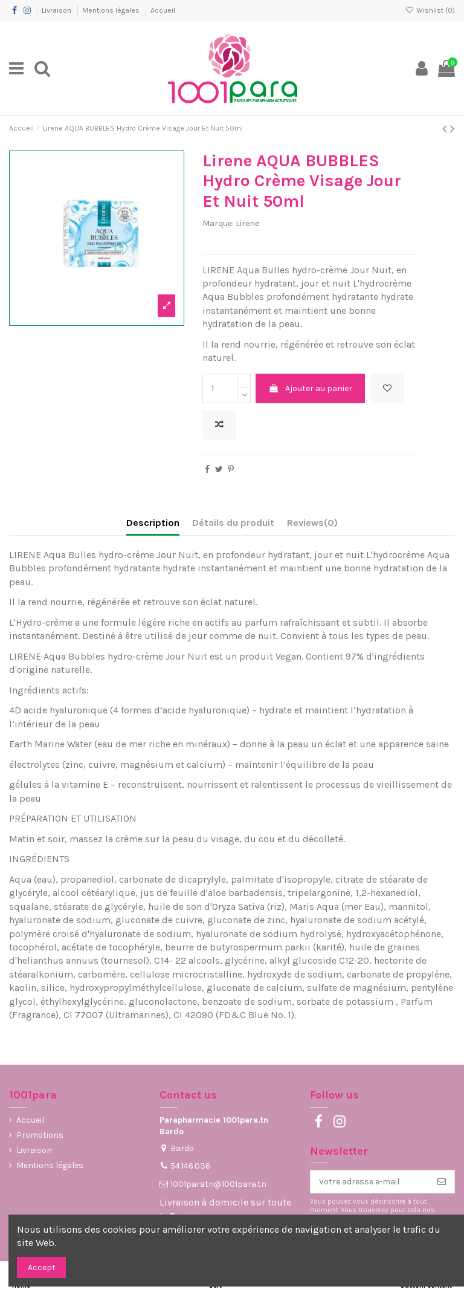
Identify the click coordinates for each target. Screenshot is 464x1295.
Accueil (162, 10)
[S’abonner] (441, 1181)
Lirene (247, 223)
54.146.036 (190, 1166)
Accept (42, 1267)
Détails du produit (233, 522)
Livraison (57, 10)
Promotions (39, 1135)
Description (152, 522)
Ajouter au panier (310, 388)
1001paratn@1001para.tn (218, 1184)
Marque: (218, 223)
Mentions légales (111, 10)
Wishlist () (430, 10)
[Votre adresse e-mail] (370, 1181)
